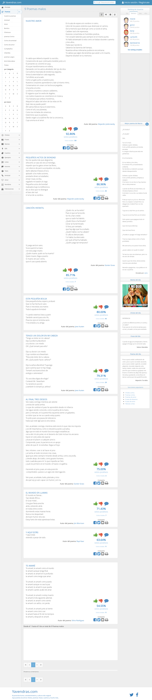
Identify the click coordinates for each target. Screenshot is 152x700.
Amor (6, 24)
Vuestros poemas (10, 16)
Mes (140, 13)
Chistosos (7, 32)
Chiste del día (135, 313)
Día (127, 13)
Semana (133, 13)
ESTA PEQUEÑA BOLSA (36, 298)
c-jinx (146, 273)
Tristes (6, 65)
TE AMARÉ (30, 565)
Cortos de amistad (10, 41)
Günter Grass (110, 265)
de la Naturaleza (9, 61)
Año (145, 13)
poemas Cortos (9, 36)
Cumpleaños (8, 49)
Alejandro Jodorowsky (106, 124)
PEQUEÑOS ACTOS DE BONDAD (41, 157)
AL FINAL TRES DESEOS (36, 399)
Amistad (7, 20)
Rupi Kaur (80, 541)
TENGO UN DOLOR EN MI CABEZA (42, 335)
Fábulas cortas (130, 404)
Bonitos (6, 28)
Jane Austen (79, 326)
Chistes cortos (129, 393)
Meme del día (135, 280)
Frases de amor (130, 401)
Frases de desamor (131, 399)
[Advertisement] (44, 39)
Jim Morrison (79, 523)
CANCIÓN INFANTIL (35, 208)
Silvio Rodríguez (78, 620)
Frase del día (135, 336)
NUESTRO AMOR (33, 21)
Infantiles (7, 53)
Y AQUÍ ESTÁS (32, 532)
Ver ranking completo (135, 50)
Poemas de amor (130, 397)
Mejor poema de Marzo (133, 123)
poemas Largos (9, 57)
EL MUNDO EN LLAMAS (37, 492)
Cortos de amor (9, 45)
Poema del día (135, 354)
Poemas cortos (130, 395)
